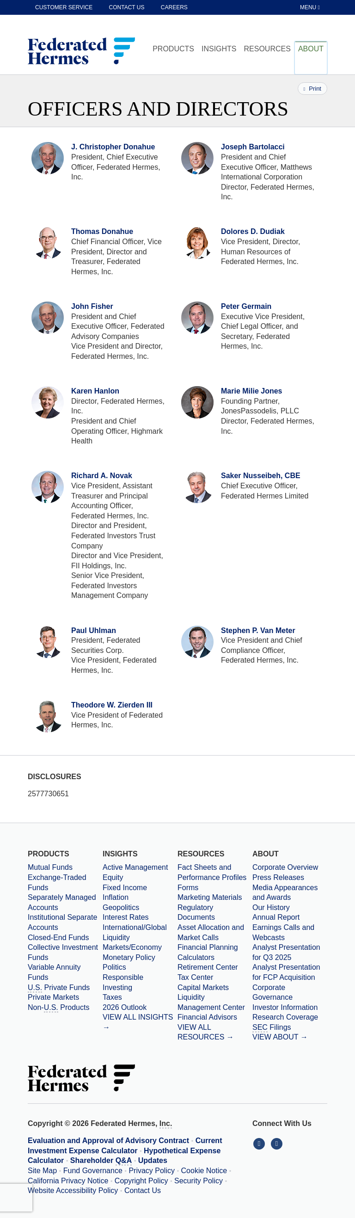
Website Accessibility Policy (73, 1190)
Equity (113, 877)
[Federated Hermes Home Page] (81, 51)
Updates (152, 1160)
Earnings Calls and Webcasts (283, 932)
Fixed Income (125, 888)
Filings (271, 1028)
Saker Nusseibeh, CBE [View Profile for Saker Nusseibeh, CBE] (260, 476)
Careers (174, 7)
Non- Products (58, 1008)
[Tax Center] (215, 977)
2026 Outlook (125, 1007)
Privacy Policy (152, 1171)
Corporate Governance (272, 993)
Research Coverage (285, 1017)
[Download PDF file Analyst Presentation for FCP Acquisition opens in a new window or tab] (289, 972)
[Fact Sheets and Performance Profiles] (215, 872)
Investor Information (285, 1007)
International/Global (135, 927)
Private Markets (53, 997)
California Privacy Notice (68, 1181)
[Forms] (215, 888)
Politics (114, 967)
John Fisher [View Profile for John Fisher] (92, 306)
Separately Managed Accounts (62, 902)
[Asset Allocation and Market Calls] (215, 932)
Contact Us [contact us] (127, 7)
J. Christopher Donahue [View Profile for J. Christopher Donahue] (113, 147)
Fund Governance (92, 1171)
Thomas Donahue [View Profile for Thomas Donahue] (102, 231)
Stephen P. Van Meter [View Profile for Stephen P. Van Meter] (258, 630)
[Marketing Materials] (215, 897)
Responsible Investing (123, 982)
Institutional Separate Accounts (62, 922)
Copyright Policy (141, 1181)
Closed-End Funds (58, 937)
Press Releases (278, 877)
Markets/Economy (132, 947)
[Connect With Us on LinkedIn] (261, 1143)
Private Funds (59, 988)
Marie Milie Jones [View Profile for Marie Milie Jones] (251, 391)
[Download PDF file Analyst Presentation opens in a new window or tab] (289, 952)
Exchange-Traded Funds (57, 883)
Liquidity (116, 937)
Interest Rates (126, 917)
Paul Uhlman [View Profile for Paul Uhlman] (93, 630)
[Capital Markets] (215, 988)
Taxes (112, 997)
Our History (271, 907)
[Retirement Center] (215, 967)
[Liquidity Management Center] (215, 1002)
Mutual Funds (50, 867)
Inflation (116, 897)
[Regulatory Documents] (215, 913)
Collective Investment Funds (63, 952)
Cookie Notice (204, 1171)
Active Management (135, 867)
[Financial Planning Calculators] (215, 952)
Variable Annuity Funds (54, 972)
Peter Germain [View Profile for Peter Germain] (246, 306)
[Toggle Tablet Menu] (310, 7)
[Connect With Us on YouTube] (277, 1143)
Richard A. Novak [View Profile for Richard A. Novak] (101, 476)
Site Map (42, 1171)
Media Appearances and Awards (285, 893)
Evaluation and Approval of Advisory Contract (108, 1140)
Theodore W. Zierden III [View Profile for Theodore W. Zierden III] (112, 705)
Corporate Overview (285, 867)
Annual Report (276, 917)
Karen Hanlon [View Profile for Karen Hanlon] (95, 391)
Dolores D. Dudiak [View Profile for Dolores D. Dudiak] (253, 231)
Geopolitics (121, 907)
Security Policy (198, 1181)
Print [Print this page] (312, 88)
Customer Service (63, 7)
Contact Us (142, 1190)
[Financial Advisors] (215, 1017)
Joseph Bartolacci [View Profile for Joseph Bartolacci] (253, 147)
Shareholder (101, 1161)
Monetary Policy (129, 957)
